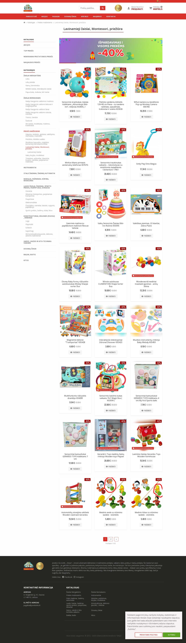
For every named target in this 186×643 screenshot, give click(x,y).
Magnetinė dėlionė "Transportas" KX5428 (75, 341)
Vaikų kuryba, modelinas (35, 155)
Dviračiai (29, 191)
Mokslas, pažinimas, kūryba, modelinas (36, 179)
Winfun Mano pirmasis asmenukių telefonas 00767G (75, 163)
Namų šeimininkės (33, 85)
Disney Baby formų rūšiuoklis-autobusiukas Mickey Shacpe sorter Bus (75, 283)
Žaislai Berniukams (32, 98)
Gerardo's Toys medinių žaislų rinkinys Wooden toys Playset (110, 455)
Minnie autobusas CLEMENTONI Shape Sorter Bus (110, 283)
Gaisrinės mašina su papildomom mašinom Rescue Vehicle (75, 225)
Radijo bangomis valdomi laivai (37, 109)
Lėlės (28, 79)
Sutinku (171, 635)
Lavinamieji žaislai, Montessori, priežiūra (37, 148)
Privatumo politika (148, 635)
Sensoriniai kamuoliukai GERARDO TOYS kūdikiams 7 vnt (75, 456)
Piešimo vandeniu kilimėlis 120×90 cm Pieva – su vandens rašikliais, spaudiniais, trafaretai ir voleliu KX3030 (110, 105)
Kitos (26, 260)
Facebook (67, 577)
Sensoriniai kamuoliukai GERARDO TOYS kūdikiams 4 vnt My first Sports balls (146, 398)
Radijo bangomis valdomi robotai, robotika (38, 113)
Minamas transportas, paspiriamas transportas (39, 195)
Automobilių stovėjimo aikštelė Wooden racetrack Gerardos (75, 513)
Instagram (79, 577)
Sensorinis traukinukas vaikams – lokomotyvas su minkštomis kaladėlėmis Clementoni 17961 (110, 166)
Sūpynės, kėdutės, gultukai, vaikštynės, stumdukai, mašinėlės (40, 135)
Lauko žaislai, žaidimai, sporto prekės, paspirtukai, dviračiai (37, 187)
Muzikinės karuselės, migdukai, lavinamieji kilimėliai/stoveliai (37, 143)
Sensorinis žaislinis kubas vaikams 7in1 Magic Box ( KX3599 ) (110, 398)
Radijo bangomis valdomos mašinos (39, 101)
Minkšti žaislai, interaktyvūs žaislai (38, 89)
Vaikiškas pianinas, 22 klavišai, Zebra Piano (146, 224)
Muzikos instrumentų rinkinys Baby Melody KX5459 (146, 341)
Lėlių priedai (30, 82)
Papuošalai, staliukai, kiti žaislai (37, 92)
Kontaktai (111, 16)
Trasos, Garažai (32, 117)
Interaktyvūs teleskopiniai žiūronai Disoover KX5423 (110, 341)
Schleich (29, 228)
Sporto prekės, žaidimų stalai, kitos (39, 210)
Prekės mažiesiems (44, 22)
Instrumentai (30, 167)
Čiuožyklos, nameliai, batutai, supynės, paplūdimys (40, 206)
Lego (27, 221)
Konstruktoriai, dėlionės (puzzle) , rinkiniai (39, 217)
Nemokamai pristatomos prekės (38, 56)
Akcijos (44, 16)
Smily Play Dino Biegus (146, 163)
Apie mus (84, 16)
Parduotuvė (31, 16)
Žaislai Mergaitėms (32, 75)
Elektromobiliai (31, 202)
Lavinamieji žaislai (34, 152)
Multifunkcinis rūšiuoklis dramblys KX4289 (75, 397)
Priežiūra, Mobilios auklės (35, 139)
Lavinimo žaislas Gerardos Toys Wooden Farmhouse (146, 455)
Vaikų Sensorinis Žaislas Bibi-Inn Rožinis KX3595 (111, 224)
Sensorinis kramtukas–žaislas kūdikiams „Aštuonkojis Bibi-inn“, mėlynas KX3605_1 (75, 104)
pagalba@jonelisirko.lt (32, 605)
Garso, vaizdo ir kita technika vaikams (37, 242)
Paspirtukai (30, 199)
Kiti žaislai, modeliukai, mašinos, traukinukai (38, 124)
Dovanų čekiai (70, 16)
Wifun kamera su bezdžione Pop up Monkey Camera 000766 (146, 104)
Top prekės (28, 51)
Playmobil (29, 224)
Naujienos (97, 16)
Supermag (29, 231)
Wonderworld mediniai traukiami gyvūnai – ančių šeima (146, 283)
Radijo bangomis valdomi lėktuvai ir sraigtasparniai (39, 105)
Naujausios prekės (32, 62)
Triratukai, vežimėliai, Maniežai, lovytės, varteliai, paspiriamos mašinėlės (37, 160)
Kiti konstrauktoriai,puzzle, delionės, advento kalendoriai (39, 235)
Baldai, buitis (30, 254)
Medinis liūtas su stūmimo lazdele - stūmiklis (146, 513)
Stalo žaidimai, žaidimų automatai (39, 173)
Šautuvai (29, 121)
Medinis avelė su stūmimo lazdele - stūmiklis (110, 513)
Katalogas (31, 22)
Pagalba (56, 16)
